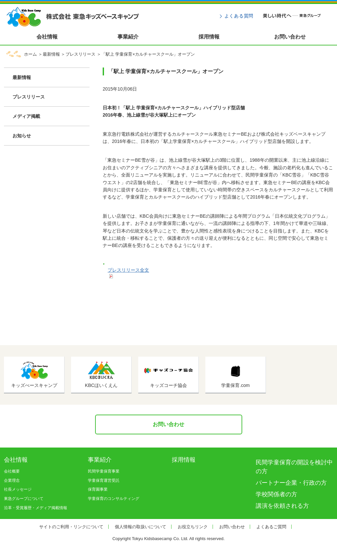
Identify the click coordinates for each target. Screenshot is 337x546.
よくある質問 (238, 15)
